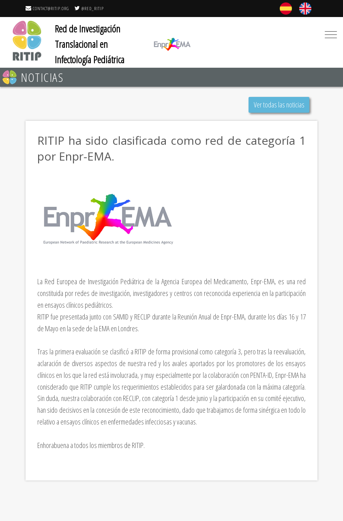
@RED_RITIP (89, 8)
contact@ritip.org (47, 8)
